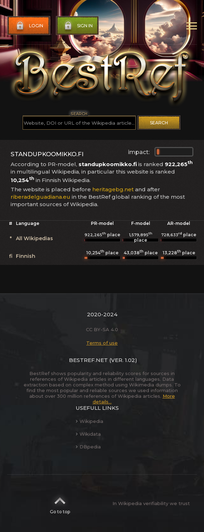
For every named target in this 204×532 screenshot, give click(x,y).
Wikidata (88, 434)
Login (29, 26)
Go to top (59, 503)
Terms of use (102, 343)
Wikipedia (89, 421)
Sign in (78, 26)
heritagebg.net (113, 189)
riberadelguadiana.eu (40, 196)
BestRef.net (88, 360)
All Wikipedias (34, 238)
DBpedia (88, 446)
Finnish (25, 256)
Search (159, 122)
